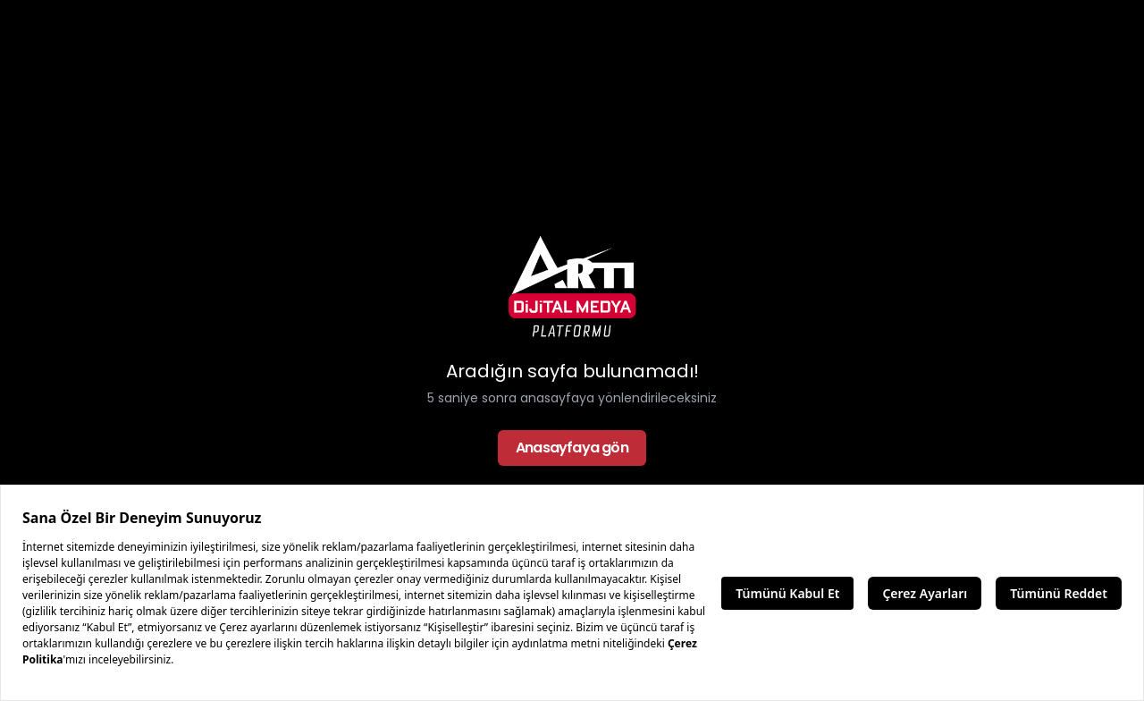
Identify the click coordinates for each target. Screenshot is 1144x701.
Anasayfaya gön (572, 447)
